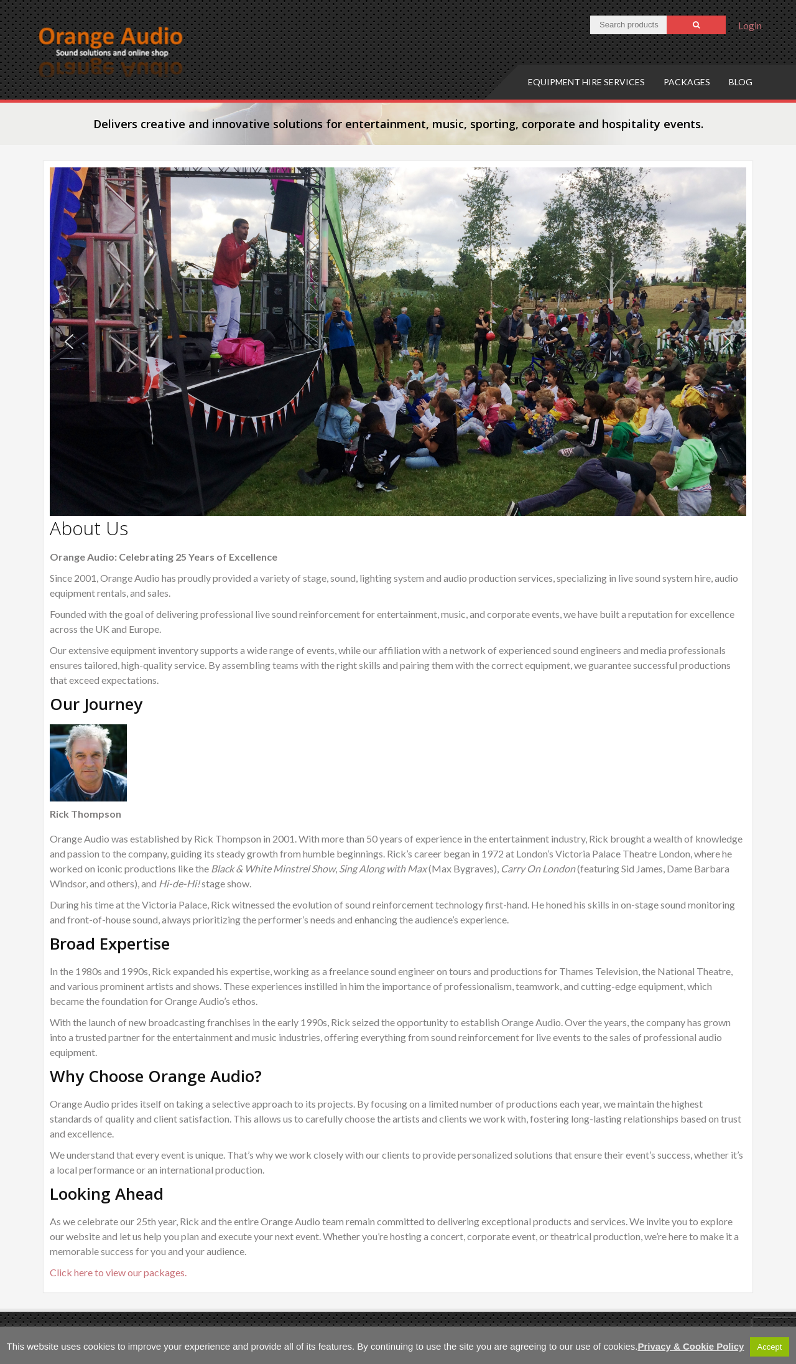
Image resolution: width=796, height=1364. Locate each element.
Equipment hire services (586, 82)
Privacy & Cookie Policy (690, 1346)
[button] (69, 342)
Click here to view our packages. (118, 1272)
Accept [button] (769, 1347)
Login (750, 25)
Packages (687, 82)
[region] (398, 341)
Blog (740, 82)
